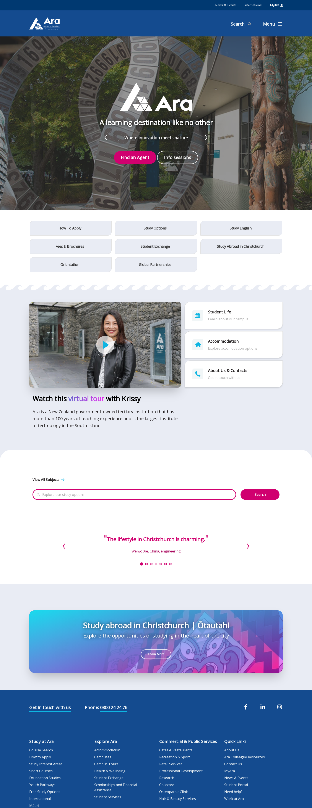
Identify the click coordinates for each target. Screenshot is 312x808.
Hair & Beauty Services (177, 798)
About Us (231, 750)
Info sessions (177, 157)
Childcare (166, 784)
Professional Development (181, 771)
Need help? (233, 791)
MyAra (276, 5)
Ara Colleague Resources (244, 757)
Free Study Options (44, 791)
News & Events (226, 5)
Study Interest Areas (45, 764)
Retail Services (170, 764)
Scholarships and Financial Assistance (115, 787)
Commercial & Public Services (188, 741)
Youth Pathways (42, 784)
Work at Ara (234, 798)
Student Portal (236, 784)
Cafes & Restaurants (175, 750)
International (253, 5)
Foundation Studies (45, 777)
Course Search (41, 750)
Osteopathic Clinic (173, 791)
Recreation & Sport (174, 757)
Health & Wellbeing (109, 771)
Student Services (107, 797)
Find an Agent (135, 157)
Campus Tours (106, 764)
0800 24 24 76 (113, 707)
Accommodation (107, 750)
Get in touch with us (50, 707)
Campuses (102, 757)
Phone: (92, 707)
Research (166, 777)
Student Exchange (109, 777)
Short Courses (41, 771)
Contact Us (233, 764)
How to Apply (40, 757)
